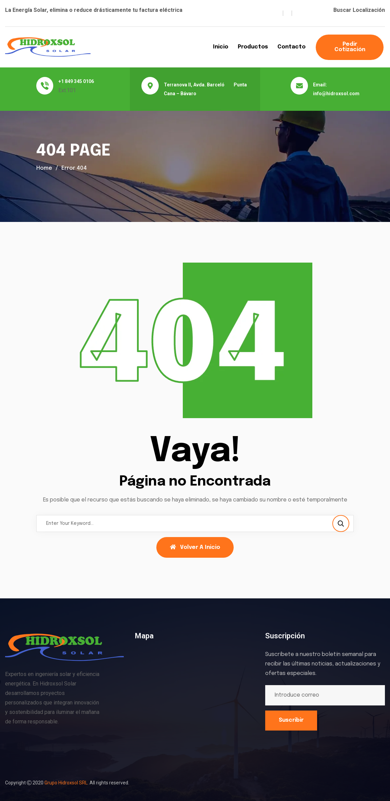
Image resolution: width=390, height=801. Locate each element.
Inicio (220, 47)
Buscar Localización (359, 10)
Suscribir (291, 720)
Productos (253, 47)
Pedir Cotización (349, 47)
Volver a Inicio (195, 547)
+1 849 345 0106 (76, 81)
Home (44, 168)
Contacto (291, 47)
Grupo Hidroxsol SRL (65, 782)
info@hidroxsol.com (336, 93)
